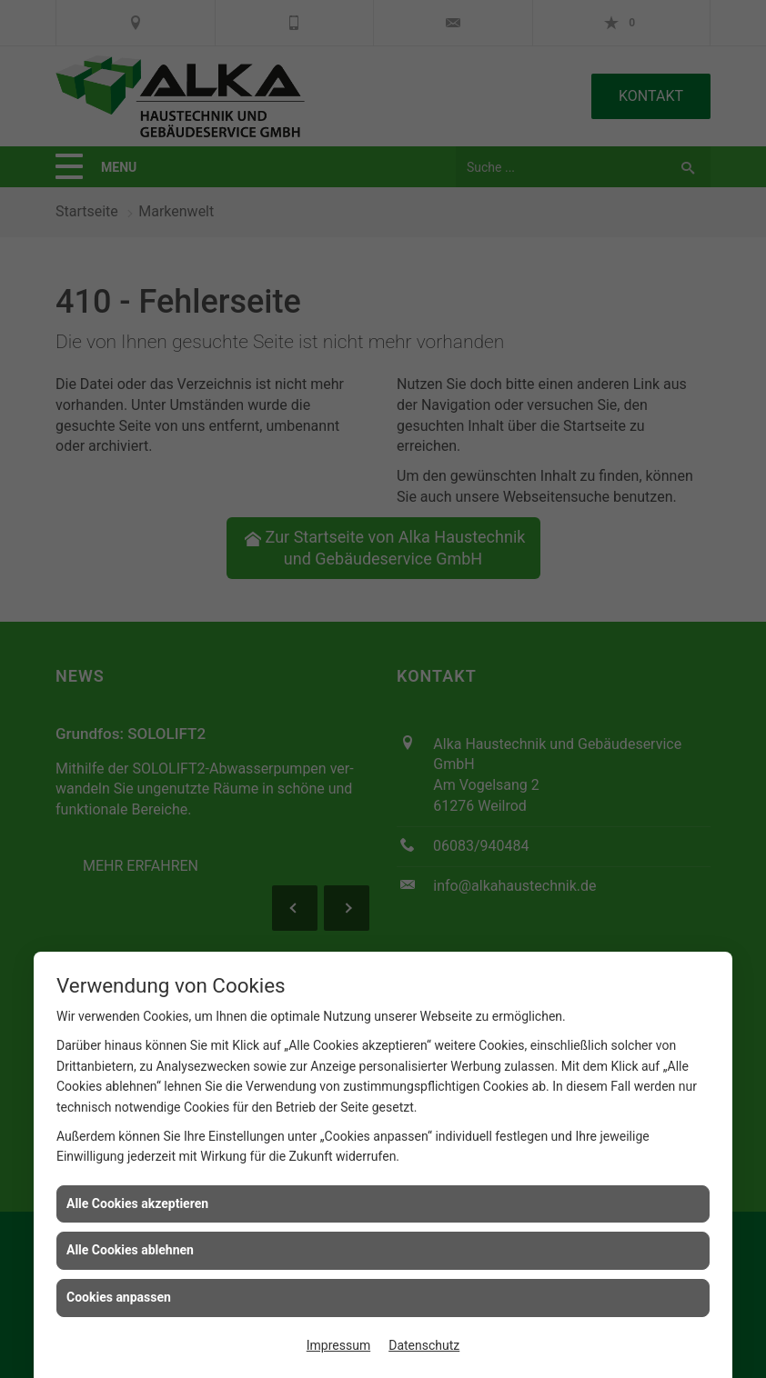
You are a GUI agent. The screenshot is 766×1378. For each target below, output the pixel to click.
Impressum (338, 1345)
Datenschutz (423, 1345)
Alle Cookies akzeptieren (137, 1203)
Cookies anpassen (118, 1297)
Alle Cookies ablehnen (130, 1250)
